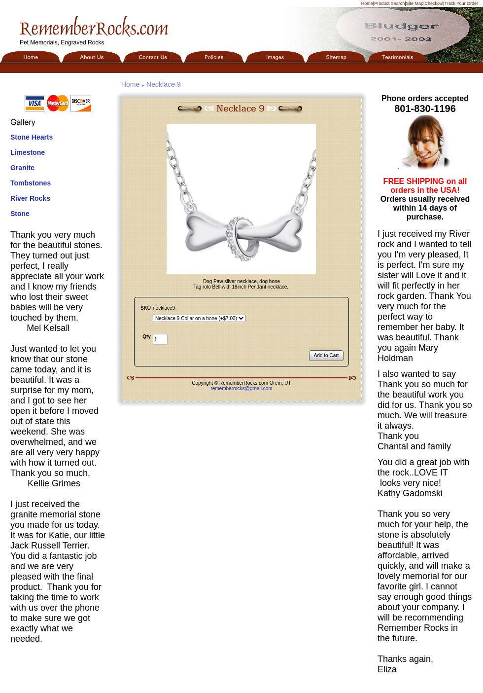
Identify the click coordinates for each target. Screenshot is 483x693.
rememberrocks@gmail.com (241, 388)
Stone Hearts (31, 137)
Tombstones (30, 183)
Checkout (433, 3)
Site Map (415, 3)
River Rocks (30, 198)
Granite (22, 168)
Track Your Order (461, 3)
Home (367, 3)
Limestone (27, 152)
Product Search (389, 3)
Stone (20, 214)
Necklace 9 (163, 84)
